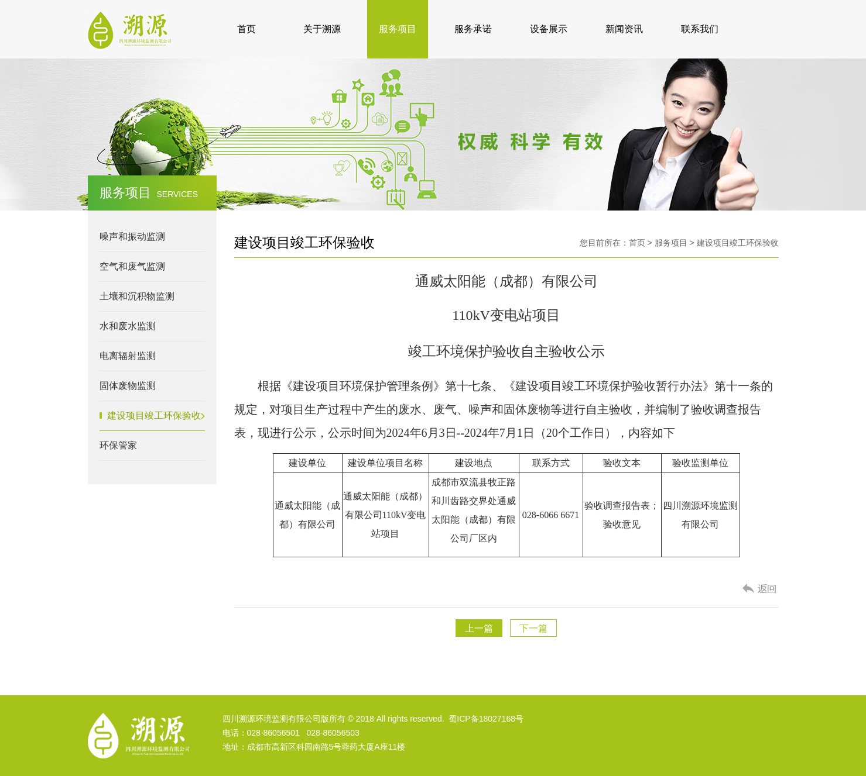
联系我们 (699, 29)
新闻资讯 (624, 29)
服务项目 (397, 29)
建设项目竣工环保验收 (738, 242)
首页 (246, 29)
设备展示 (548, 29)
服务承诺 (473, 29)
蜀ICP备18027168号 (486, 718)
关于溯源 (322, 29)
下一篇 (533, 628)
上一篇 (479, 628)
